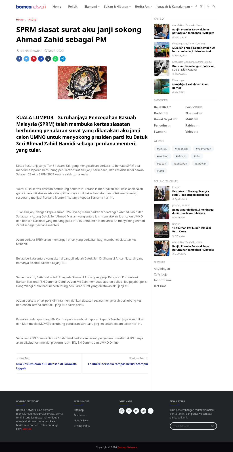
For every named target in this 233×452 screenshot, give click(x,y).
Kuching (199, 61)
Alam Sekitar (178, 25)
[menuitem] (57, 6)
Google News (82, 420)
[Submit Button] (213, 426)
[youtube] (143, 411)
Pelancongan (178, 80)
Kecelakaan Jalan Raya (183, 61)
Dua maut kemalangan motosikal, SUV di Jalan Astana (193, 67)
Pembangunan (179, 43)
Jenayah (176, 187)
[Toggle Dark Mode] (208, 6)
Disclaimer (80, 415)
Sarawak (190, 25)
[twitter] (136, 411)
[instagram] (201, 6)
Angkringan (162, 269)
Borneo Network (127, 447)
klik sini (27, 429)
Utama (199, 25)
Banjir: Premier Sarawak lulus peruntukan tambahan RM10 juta (193, 31)
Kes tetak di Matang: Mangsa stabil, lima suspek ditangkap (190, 193)
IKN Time (160, 286)
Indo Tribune (162, 280)
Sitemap (79, 410)
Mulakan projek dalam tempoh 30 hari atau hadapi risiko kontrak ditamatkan (193, 51)
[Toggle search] (214, 6)
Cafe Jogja (161, 274)
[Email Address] (189, 426)
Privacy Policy (82, 425)
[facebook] (196, 6)
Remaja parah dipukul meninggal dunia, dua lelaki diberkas (193, 211)
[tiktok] (151, 411)
